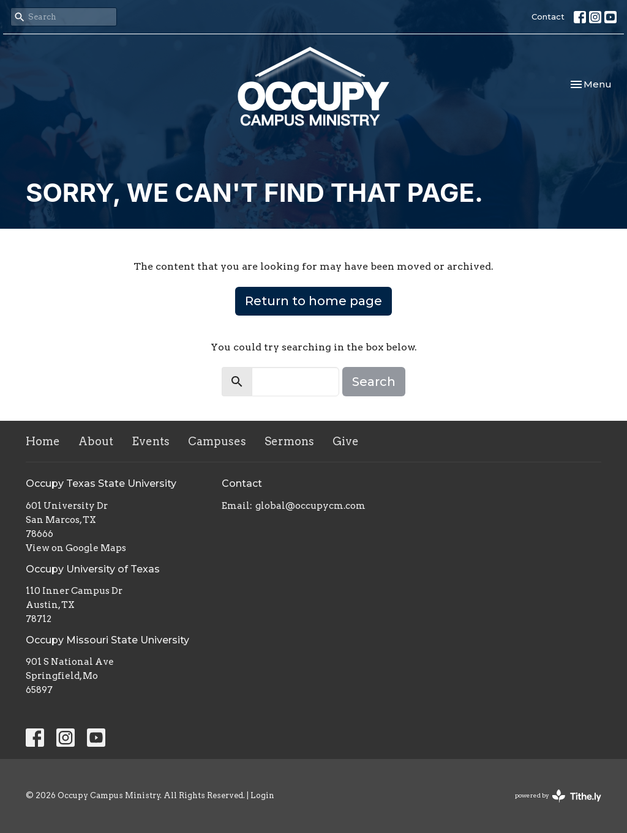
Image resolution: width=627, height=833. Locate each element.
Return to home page (313, 301)
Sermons (289, 441)
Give (345, 441)
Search (374, 381)
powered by (558, 796)
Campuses (217, 441)
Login (262, 795)
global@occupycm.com (310, 505)
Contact (548, 16)
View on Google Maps (76, 547)
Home (43, 441)
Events (151, 441)
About (95, 441)
